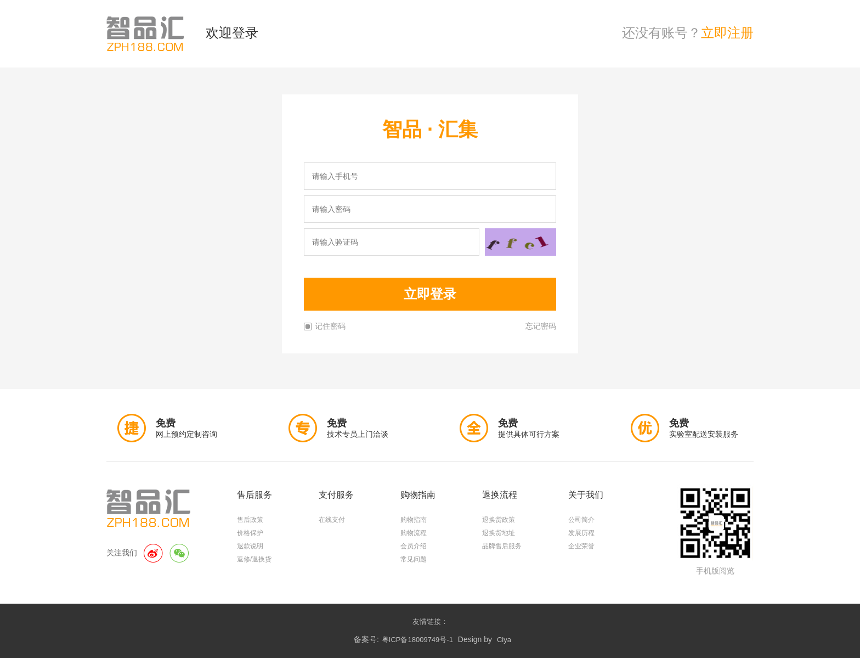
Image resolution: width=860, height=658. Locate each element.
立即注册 (727, 32)
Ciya (504, 639)
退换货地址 (498, 533)
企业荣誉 (581, 546)
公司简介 (581, 520)
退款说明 (250, 546)
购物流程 (413, 533)
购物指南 (413, 520)
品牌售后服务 (502, 546)
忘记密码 (540, 326)
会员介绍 (413, 546)
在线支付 (332, 520)
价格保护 (250, 533)
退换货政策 (498, 520)
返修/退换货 (254, 559)
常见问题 (413, 559)
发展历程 (581, 533)
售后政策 (250, 520)
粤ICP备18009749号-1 (417, 639)
